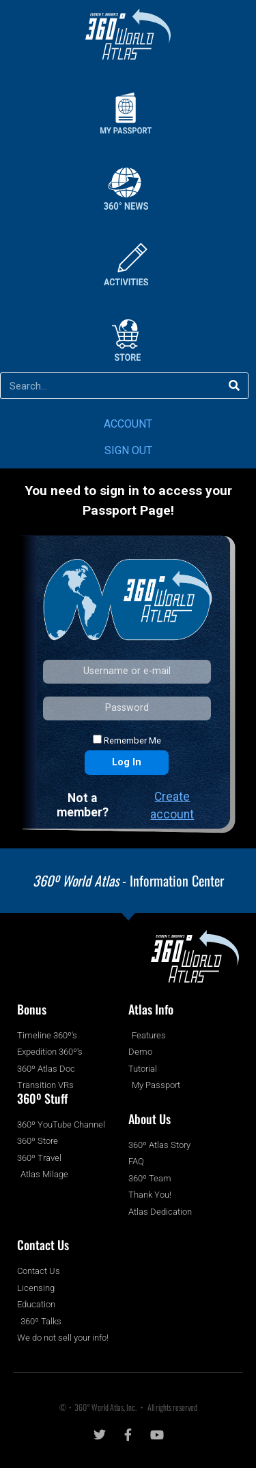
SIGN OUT (128, 450)
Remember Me (127, 740)
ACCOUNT (128, 423)
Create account (172, 805)
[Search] (234, 385)
